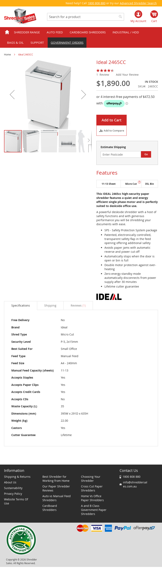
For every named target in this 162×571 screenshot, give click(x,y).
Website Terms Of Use (16, 501)
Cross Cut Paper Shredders (92, 488)
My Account (138, 21)
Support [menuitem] (37, 42)
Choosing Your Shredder (90, 479)
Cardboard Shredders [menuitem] (88, 32)
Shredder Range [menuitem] (27, 32)
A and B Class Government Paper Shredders (93, 510)
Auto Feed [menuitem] (55, 32)
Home (7, 54)
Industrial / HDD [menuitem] (126, 32)
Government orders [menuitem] (67, 42)
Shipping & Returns (17, 477)
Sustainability (13, 488)
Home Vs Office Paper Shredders (92, 498)
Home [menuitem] (7, 32)
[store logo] (20, 16)
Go (146, 154)
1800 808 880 (96, 3)
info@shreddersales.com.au (135, 484)
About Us (10, 482)
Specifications (20, 305)
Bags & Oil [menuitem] (15, 42)
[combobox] (85, 17)
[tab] (20, 305)
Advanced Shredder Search (138, 3)
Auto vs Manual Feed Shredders (56, 498)
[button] (12, 94)
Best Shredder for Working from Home (55, 479)
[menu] (81, 37)
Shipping (50, 305)
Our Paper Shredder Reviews (56, 488)
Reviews (78, 305)
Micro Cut (131, 184)
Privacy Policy (13, 494)
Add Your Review (127, 74)
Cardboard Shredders (49, 508)
